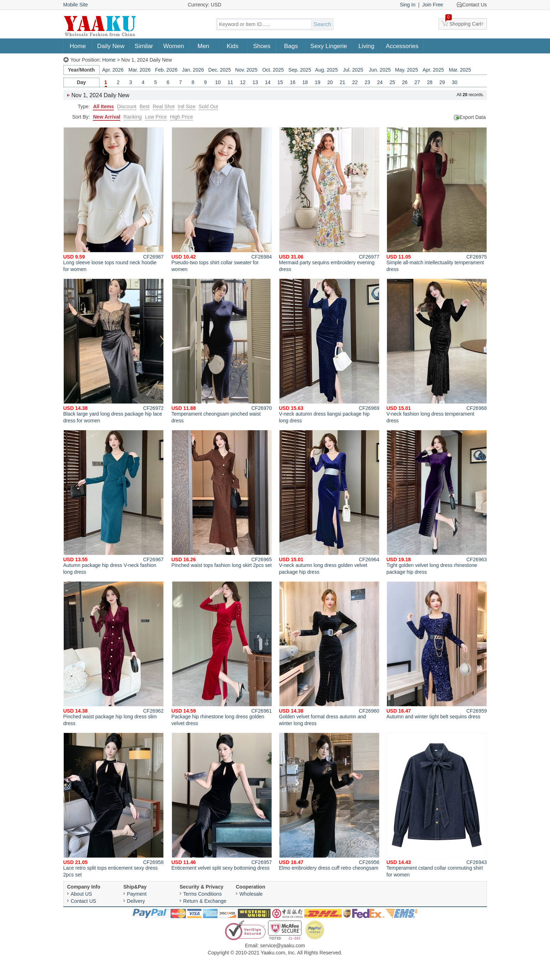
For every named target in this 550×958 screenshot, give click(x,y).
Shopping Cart (463, 22)
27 (417, 82)
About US (81, 894)
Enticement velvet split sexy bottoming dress (222, 802)
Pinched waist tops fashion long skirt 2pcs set (222, 499)
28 (430, 82)
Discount (126, 106)
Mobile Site (75, 4)
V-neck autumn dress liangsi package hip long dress (329, 350)
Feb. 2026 (166, 70)
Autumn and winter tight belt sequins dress (437, 650)
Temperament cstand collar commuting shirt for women (437, 805)
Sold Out (208, 106)
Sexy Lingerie (328, 46)
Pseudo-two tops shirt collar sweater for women (222, 199)
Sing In (407, 4)
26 (405, 82)
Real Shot (163, 106)
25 (392, 82)
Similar (144, 46)
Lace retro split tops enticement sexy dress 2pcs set (113, 805)
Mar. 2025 (460, 70)
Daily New (111, 46)
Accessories (402, 46)
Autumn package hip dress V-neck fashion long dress (113, 502)
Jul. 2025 (353, 70)
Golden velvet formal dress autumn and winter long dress (329, 653)
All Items (103, 106)
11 (230, 82)
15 (280, 82)
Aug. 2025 (326, 70)
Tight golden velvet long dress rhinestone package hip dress (437, 502)
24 (380, 82)
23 (367, 82)
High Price (181, 117)
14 (268, 82)
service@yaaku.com (282, 945)
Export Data (473, 117)
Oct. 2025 (273, 70)
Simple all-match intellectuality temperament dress (437, 199)
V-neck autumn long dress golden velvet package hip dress (329, 502)
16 (292, 82)
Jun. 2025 (380, 70)
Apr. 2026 (113, 70)
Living (366, 46)
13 (255, 82)
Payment (137, 894)
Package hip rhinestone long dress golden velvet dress (222, 653)
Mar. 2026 (140, 70)
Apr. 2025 (433, 70)
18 (305, 82)
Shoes (261, 46)
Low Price (156, 117)
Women (173, 46)
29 (442, 82)
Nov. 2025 (246, 70)
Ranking (133, 117)
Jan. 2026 (193, 70)
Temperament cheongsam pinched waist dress (222, 350)
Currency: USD (204, 4)
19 (317, 82)
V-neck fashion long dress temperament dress (437, 350)
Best (145, 106)
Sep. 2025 (299, 70)
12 (243, 82)
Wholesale (251, 894)
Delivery (136, 901)
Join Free (432, 4)
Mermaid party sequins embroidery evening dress (329, 199)
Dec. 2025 (219, 70)
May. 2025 (406, 70)
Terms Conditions (202, 894)
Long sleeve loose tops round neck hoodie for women (113, 199)
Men (203, 46)
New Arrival (106, 117)
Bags (291, 46)
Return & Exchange (204, 901)
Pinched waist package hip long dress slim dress (113, 653)
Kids (233, 46)
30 (454, 82)
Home (78, 46)
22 (355, 82)
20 (330, 82)
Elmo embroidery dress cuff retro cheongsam (329, 802)
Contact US (83, 901)
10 (218, 82)
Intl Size (186, 106)
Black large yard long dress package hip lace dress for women (113, 350)
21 (342, 82)
